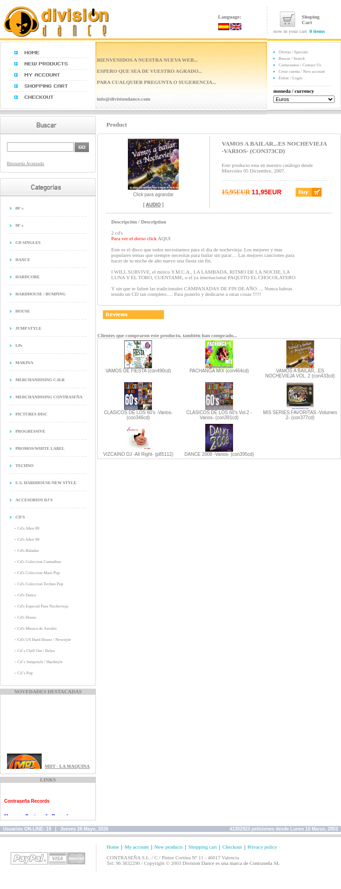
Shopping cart (203, 847)
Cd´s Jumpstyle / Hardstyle (40, 661)
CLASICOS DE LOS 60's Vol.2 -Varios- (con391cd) (219, 415)
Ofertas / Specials (293, 52)
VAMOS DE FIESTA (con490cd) (138, 370)
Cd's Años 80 (28, 528)
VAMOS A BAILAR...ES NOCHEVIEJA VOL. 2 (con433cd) (300, 373)
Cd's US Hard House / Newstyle (44, 639)
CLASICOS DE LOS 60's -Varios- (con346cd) (138, 415)
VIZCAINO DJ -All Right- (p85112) (138, 454)
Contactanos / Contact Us (299, 65)
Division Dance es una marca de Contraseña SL (231, 863)
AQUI (164, 238)
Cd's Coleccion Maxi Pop (38, 572)
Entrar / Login (290, 78)
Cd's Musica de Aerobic (37, 628)
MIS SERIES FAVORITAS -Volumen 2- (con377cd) (300, 415)
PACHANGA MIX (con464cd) (219, 370)
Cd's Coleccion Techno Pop (40, 584)
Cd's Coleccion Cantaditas (39, 561)
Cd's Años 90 (28, 539)
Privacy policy (262, 847)
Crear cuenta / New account (301, 71)
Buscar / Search (291, 58)
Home (113, 847)
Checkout (232, 847)
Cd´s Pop (24, 673)
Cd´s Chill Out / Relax (36, 650)
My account (137, 847)
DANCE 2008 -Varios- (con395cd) (219, 454)
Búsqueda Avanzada (25, 163)
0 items (317, 31)
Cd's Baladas (27, 550)
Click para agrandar (153, 192)
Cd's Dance (26, 595)
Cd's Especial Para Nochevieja (42, 606)
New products (168, 847)
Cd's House (26, 617)
